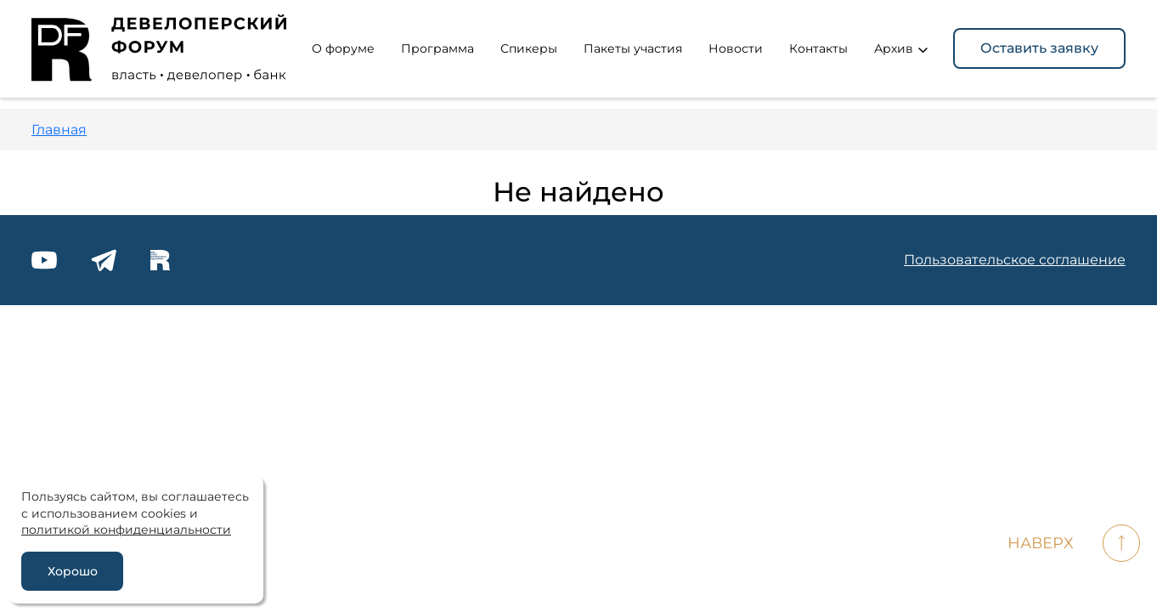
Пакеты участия (633, 48)
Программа (437, 48)
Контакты (818, 48)
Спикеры (528, 48)
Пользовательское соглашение (1015, 260)
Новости (735, 48)
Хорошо (73, 571)
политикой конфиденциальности (126, 529)
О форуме (343, 48)
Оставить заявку (1039, 48)
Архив (901, 48)
